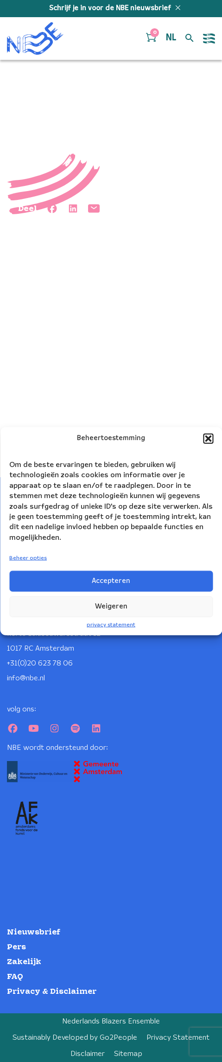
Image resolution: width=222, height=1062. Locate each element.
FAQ (15, 976)
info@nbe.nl (26, 678)
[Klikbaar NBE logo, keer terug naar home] (35, 38)
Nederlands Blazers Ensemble (111, 1021)
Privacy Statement (177, 1037)
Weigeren (111, 606)
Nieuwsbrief (33, 932)
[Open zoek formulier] (189, 38)
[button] (208, 438)
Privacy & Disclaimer (51, 991)
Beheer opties (28, 558)
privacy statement (111, 624)
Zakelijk (24, 962)
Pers (16, 947)
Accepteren (111, 581)
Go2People (118, 1037)
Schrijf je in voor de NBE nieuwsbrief (111, 8)
